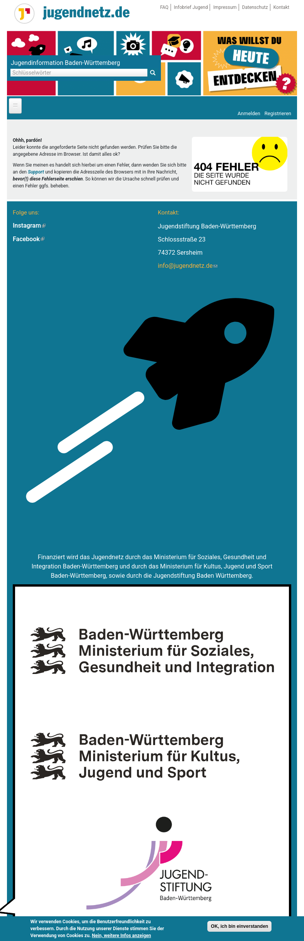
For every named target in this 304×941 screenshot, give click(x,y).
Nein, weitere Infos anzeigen (121, 935)
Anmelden (248, 113)
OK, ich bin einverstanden (239, 926)
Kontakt (281, 7)
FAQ (164, 7)
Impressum (224, 7)
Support (36, 172)
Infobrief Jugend (191, 7)
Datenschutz (255, 7)
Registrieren (278, 113)
